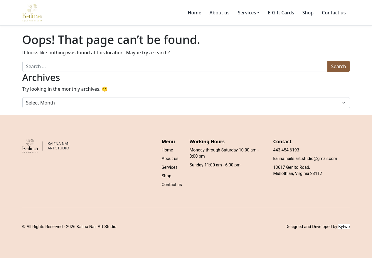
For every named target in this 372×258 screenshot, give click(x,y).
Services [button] (247, 12)
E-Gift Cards (281, 12)
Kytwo (344, 226)
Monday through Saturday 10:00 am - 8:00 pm (224, 153)
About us (220, 12)
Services (170, 167)
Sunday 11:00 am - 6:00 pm (215, 165)
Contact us (334, 12)
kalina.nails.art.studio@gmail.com (305, 158)
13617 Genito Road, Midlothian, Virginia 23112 (297, 170)
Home (194, 12)
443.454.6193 (286, 150)
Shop (308, 12)
